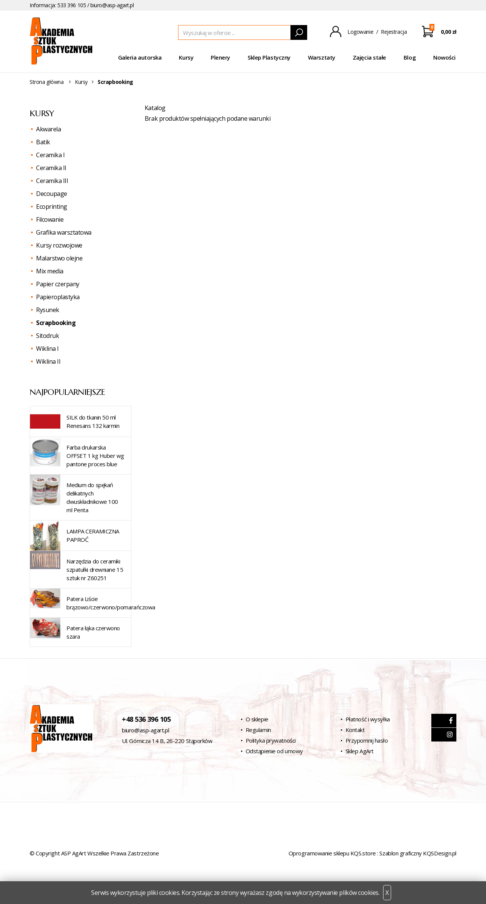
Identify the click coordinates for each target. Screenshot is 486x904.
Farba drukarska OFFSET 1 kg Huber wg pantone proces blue (95, 455)
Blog (410, 57)
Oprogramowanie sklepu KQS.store (332, 853)
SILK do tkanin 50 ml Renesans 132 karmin (92, 421)
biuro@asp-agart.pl (112, 5)
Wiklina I (47, 348)
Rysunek (47, 310)
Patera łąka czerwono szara (93, 632)
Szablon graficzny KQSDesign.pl (417, 853)
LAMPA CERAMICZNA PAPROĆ (92, 535)
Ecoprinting (51, 206)
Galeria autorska (140, 57)
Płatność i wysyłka (368, 719)
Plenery (220, 57)
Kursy (186, 57)
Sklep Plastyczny (269, 57)
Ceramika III (52, 181)
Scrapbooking (56, 323)
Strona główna (47, 81)
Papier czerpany (57, 284)
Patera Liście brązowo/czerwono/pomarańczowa (110, 603)
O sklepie (257, 719)
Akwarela (48, 129)
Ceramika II (51, 168)
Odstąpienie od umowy (274, 751)
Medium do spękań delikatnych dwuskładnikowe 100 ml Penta (92, 497)
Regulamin (258, 730)
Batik (43, 142)
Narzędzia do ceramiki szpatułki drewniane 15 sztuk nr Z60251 (94, 569)
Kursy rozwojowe (59, 245)
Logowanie (360, 31)
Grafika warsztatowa (64, 232)
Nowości (444, 57)
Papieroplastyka (58, 297)
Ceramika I (50, 155)
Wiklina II (48, 361)
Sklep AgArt (360, 751)
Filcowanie (49, 219)
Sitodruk (47, 335)
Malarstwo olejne (59, 258)
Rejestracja (394, 31)
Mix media (49, 271)
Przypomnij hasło (367, 740)
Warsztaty (321, 57)
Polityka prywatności (271, 740)
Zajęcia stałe (369, 57)
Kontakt (355, 730)
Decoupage (51, 193)
